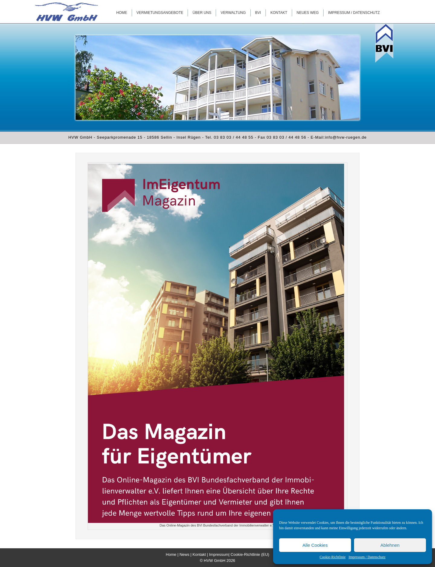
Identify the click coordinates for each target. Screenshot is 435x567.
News (184, 554)
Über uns (201, 13)
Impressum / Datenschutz (367, 557)
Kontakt (278, 13)
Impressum (218, 554)
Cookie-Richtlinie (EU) (249, 554)
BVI (258, 13)
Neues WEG (308, 13)
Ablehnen (389, 545)
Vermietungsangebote (160, 13)
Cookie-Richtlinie (333, 557)
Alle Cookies (314, 545)
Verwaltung (233, 13)
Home (121, 13)
